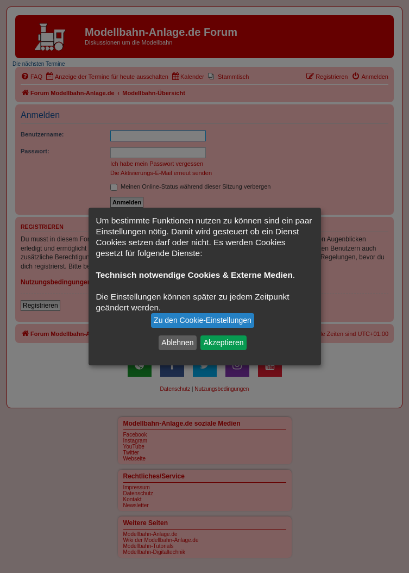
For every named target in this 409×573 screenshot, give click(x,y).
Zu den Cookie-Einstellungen (202, 320)
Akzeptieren (224, 342)
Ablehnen (177, 342)
